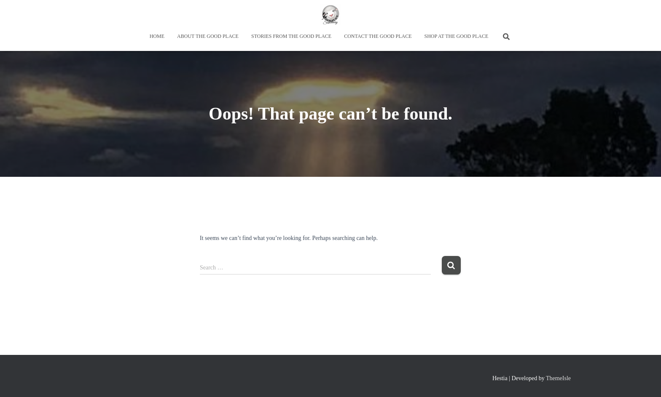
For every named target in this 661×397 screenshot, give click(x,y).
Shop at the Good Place (456, 36)
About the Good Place (208, 36)
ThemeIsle (558, 378)
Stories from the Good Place (291, 36)
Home (157, 36)
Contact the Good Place (377, 36)
